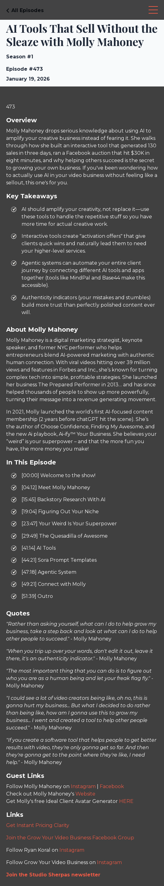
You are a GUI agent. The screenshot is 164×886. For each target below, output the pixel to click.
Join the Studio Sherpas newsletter (53, 875)
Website (85, 794)
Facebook (112, 786)
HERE (126, 801)
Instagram (83, 786)
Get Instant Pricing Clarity (37, 825)
